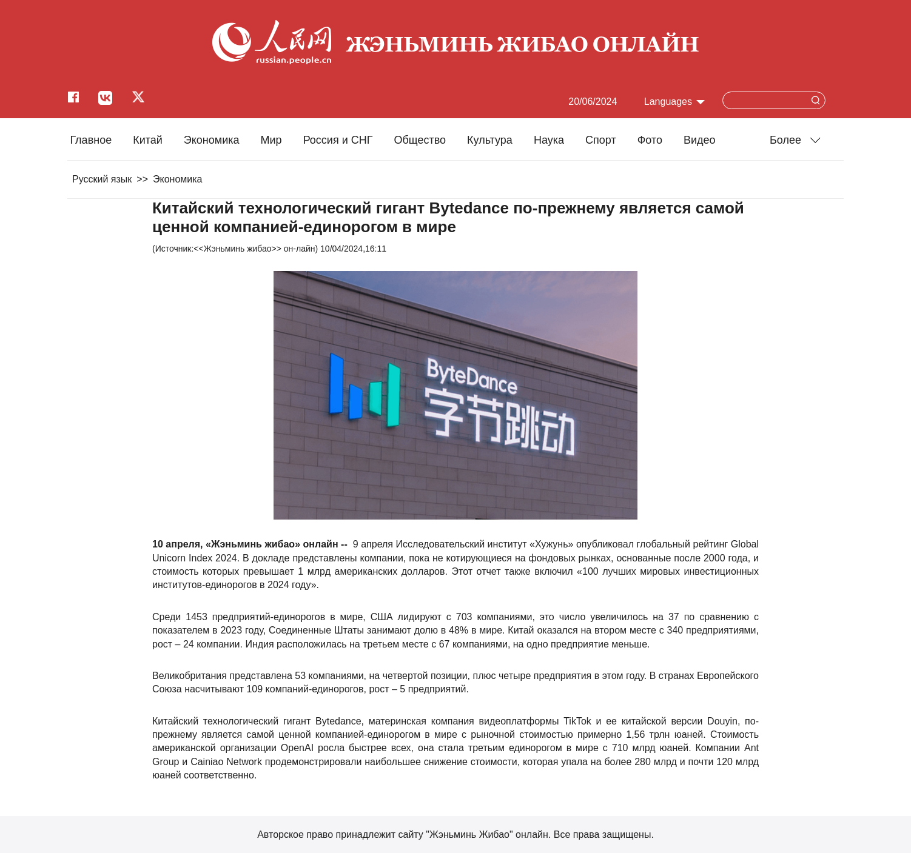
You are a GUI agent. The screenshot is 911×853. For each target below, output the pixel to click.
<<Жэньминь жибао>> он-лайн (254, 248)
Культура (490, 140)
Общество (420, 140)
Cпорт (600, 140)
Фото (649, 140)
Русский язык (102, 179)
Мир (271, 140)
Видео (700, 140)
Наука (549, 140)
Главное (91, 140)
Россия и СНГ (338, 140)
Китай (148, 140)
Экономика (212, 140)
